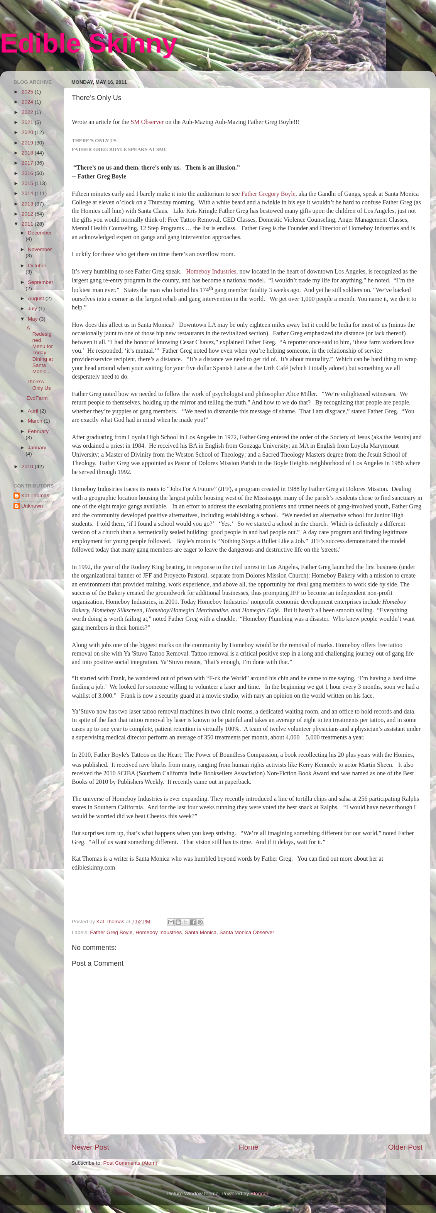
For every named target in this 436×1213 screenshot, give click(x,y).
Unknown (32, 506)
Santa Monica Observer (247, 932)
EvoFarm (37, 398)
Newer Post (90, 1147)
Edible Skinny (88, 43)
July (33, 308)
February (38, 431)
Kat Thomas (35, 495)
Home (248, 1147)
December (40, 233)
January (37, 447)
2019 (28, 143)
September (40, 282)
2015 (28, 183)
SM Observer (147, 122)
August (37, 298)
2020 (28, 132)
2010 (28, 466)
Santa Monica (201, 932)
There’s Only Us (39, 385)
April (34, 411)
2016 (28, 173)
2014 (28, 193)
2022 (28, 112)
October (37, 265)
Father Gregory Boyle (268, 193)
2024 (28, 102)
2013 (28, 204)
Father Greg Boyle (111, 932)
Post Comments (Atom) (130, 1163)
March (36, 421)
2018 (28, 153)
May (33, 319)
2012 (28, 214)
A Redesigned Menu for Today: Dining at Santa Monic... (40, 349)
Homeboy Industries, (212, 271)
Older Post (405, 1147)
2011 (28, 224)
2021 (28, 122)
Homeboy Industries (158, 932)
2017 (28, 163)
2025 (28, 92)
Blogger (259, 1193)
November (40, 249)
